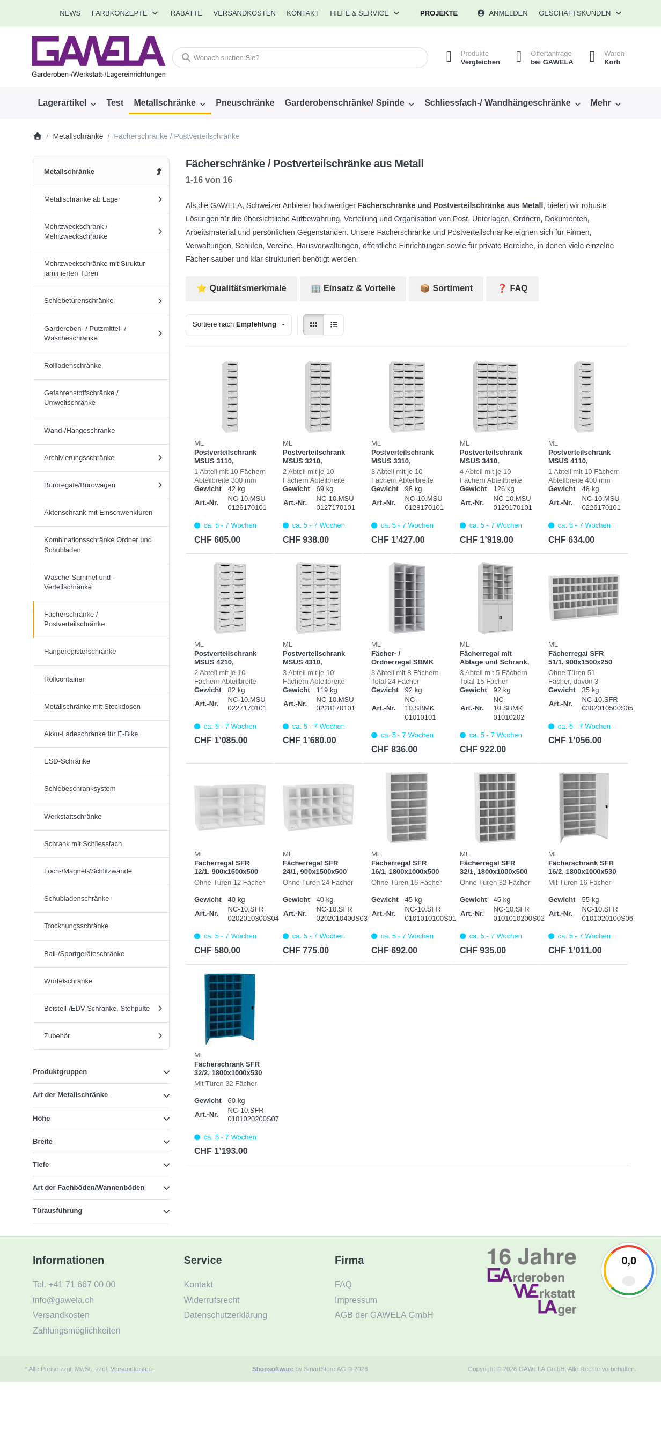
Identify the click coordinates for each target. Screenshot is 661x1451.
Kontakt (303, 13)
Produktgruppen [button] (60, 1072)
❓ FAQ (512, 288)
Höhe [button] (41, 1118)
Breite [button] (43, 1141)
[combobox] (300, 57)
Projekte (439, 13)
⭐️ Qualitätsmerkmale (241, 288)
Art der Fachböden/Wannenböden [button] (88, 1187)
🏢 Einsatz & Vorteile (353, 288)
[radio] (313, 324)
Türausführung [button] (57, 1210)
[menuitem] (70, 13)
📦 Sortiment (446, 288)
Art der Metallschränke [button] (70, 1095)
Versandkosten (131, 1368)
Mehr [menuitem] (601, 102)
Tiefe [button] (41, 1164)
